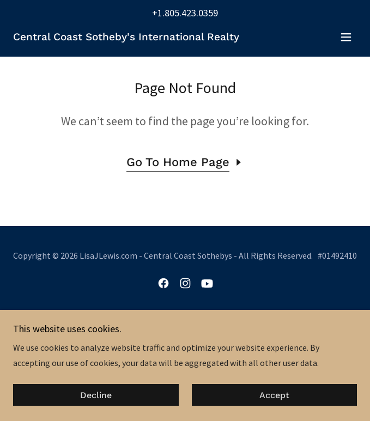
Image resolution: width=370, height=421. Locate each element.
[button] (346, 37)
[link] (126, 37)
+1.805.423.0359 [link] (185, 13)
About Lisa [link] (185, 326)
